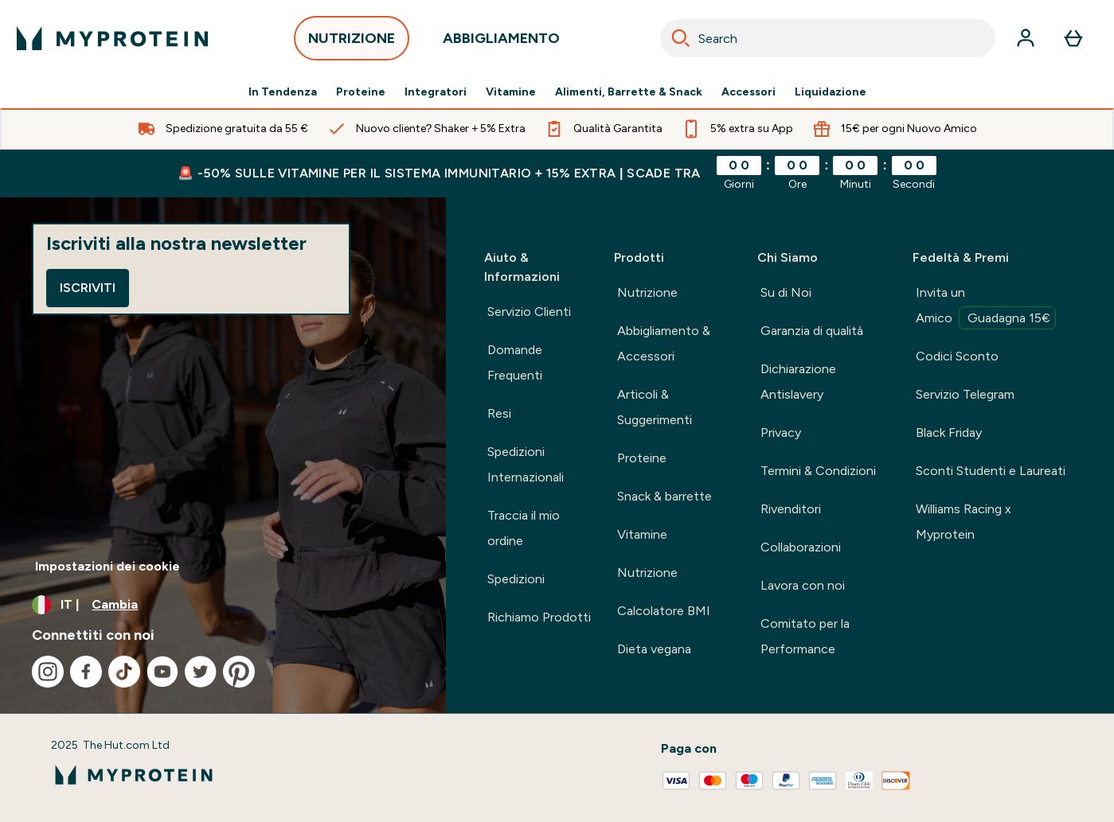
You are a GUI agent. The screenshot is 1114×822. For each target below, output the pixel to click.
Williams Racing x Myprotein (963, 521)
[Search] (681, 38)
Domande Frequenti (514, 362)
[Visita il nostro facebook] (86, 672)
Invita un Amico (986, 307)
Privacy (780, 432)
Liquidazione (830, 92)
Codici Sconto (957, 356)
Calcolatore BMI (663, 610)
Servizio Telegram (965, 394)
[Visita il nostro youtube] (162, 672)
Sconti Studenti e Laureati (990, 470)
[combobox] (828, 38)
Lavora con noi (802, 585)
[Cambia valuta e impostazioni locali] (223, 604)
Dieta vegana (654, 648)
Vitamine (511, 92)
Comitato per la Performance (805, 636)
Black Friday (949, 432)
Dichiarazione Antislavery (798, 381)
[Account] (1026, 38)
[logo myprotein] (112, 38)
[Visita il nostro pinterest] (239, 672)
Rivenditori (790, 508)
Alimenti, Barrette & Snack (628, 92)
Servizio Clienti (529, 311)
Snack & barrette (664, 496)
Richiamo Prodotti (539, 617)
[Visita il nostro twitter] (201, 672)
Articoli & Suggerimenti (654, 407)
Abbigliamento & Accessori (663, 343)
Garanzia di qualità (811, 330)
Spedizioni (516, 578)
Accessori (748, 92)
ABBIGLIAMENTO (501, 42)
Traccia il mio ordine (523, 528)
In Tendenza (282, 92)
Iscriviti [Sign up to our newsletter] (87, 287)
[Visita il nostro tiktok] (124, 672)
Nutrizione (647, 292)
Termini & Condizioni (818, 470)
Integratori (436, 92)
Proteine (360, 92)
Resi (499, 413)
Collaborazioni (800, 547)
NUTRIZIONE (351, 42)
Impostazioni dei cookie (107, 566)
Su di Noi (785, 292)
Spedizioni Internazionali (525, 464)
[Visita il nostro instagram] (48, 672)
